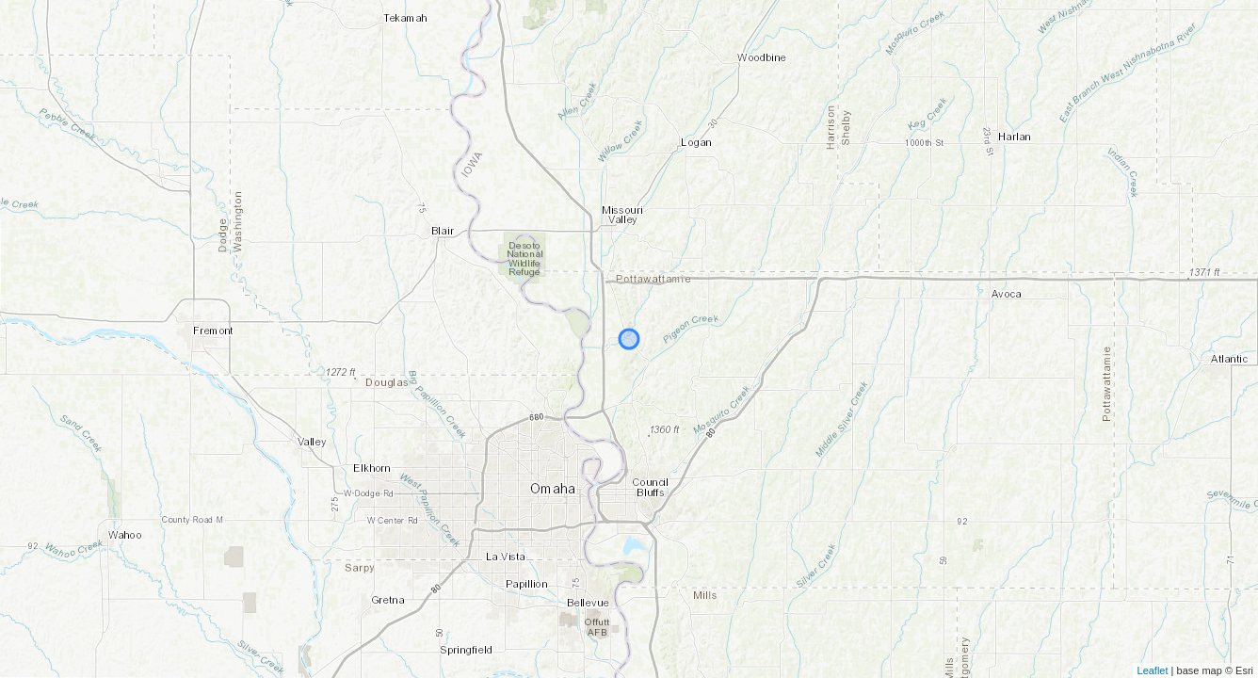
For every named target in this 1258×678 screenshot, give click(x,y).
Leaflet (1153, 670)
